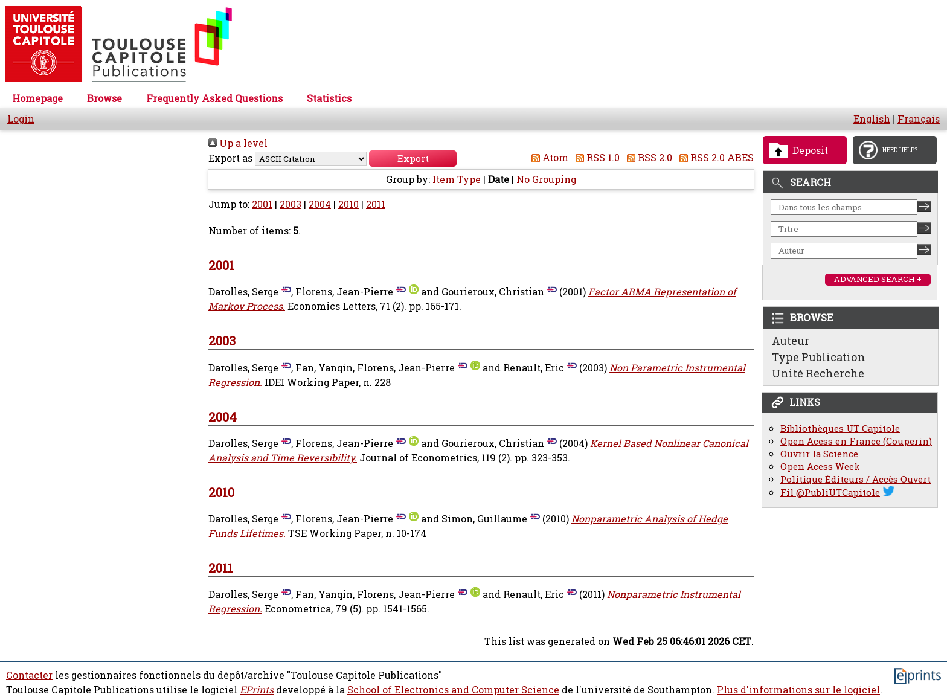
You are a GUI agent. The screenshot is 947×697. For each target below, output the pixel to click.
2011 (375, 204)
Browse (104, 98)
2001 (262, 204)
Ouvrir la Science (819, 454)
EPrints (257, 689)
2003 (290, 204)
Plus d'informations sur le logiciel (798, 689)
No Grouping (546, 179)
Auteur (790, 340)
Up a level (238, 143)
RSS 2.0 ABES (714, 157)
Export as (230, 158)
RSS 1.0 (595, 157)
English (871, 119)
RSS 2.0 (647, 157)
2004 (320, 204)
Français (918, 119)
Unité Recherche (818, 373)
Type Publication (818, 357)
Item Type (456, 179)
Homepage (37, 98)
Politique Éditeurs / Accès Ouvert (855, 479)
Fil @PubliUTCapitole (830, 492)
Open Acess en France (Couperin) (856, 441)
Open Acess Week (820, 466)
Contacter (29, 675)
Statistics (329, 98)
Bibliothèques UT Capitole (840, 428)
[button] (413, 158)
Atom (547, 157)
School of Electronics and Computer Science (453, 689)
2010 (348, 204)
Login (20, 119)
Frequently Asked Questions (214, 98)
